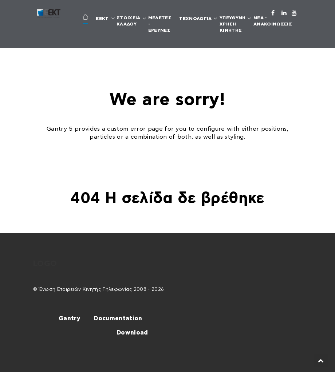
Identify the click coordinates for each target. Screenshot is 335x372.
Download (132, 333)
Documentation (118, 318)
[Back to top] (321, 360)
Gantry (69, 318)
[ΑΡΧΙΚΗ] (85, 17)
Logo (45, 264)
